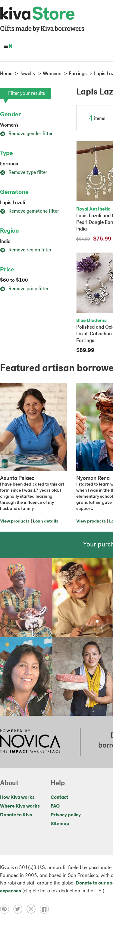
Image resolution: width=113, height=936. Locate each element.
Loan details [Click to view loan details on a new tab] (45, 521)
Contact (59, 797)
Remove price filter (24, 289)
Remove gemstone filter (29, 211)
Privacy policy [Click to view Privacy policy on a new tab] (66, 815)
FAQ (55, 806)
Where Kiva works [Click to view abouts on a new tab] (20, 806)
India (5, 241)
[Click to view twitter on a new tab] (20, 908)
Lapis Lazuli (12, 203)
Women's (9, 125)
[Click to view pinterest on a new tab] (6, 908)
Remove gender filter (26, 133)
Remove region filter (26, 250)
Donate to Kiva (16, 815)
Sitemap (60, 823)
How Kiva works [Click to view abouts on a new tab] (17, 797)
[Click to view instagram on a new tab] (33, 908)
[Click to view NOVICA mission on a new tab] (30, 741)
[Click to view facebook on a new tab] (46, 908)
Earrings (9, 164)
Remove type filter (23, 172)
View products (15, 521)
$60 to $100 (14, 280)
